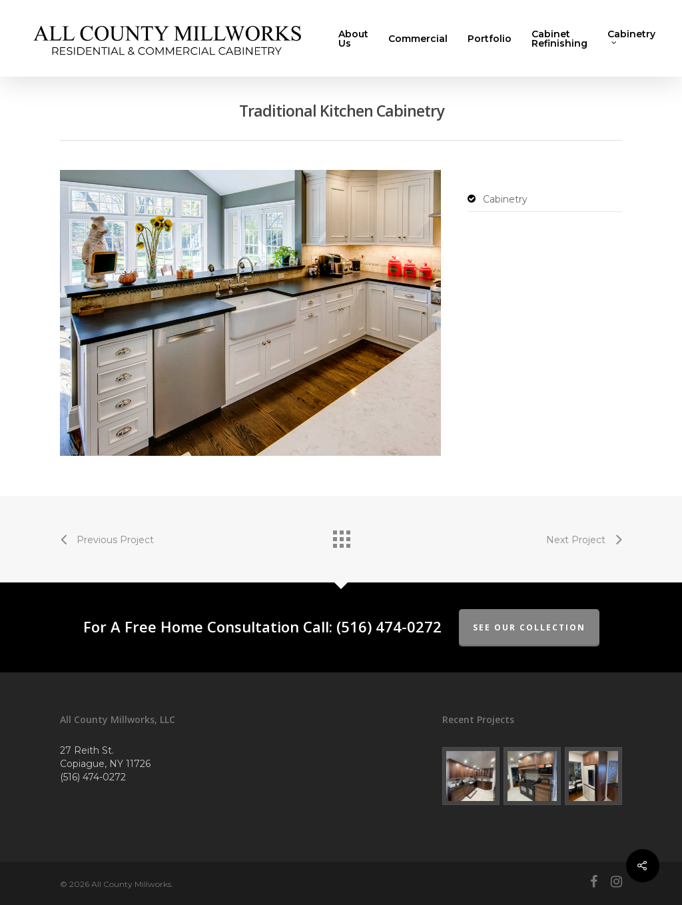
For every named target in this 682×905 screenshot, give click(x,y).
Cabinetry (631, 37)
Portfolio (490, 38)
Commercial (418, 38)
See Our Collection (529, 627)
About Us (353, 38)
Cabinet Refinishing (559, 38)
